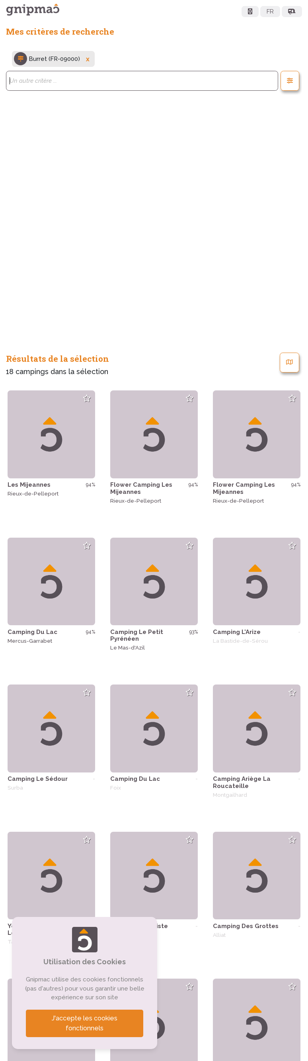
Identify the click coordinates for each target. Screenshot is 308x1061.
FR (270, 11)
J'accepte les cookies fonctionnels (84, 1023)
